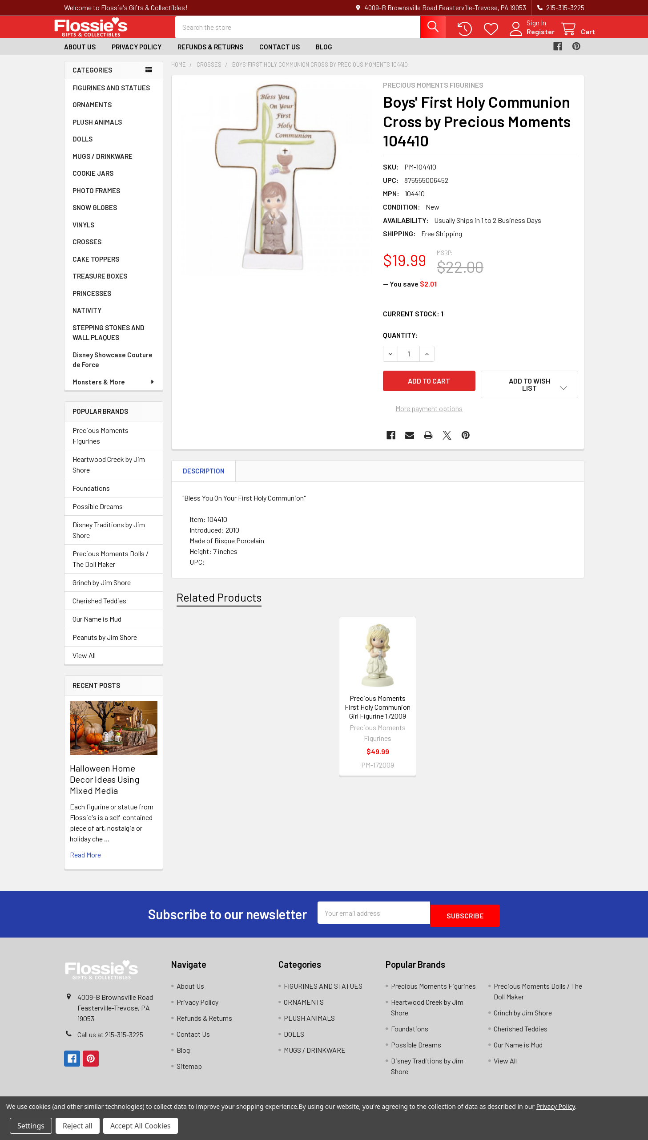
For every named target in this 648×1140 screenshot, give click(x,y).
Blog (324, 55)
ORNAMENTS (92, 113)
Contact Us (279, 55)
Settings (30, 1126)
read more (85, 862)
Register (530, 36)
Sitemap (189, 1071)
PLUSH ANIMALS (97, 130)
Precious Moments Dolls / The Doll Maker (110, 566)
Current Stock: (413, 321)
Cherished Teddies (99, 608)
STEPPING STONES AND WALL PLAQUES (108, 340)
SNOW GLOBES (94, 215)
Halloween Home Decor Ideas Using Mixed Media (105, 787)
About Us (80, 55)
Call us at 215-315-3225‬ (110, 1039)
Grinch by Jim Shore (101, 590)
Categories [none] (92, 78)
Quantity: (400, 343)
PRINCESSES (91, 301)
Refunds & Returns (210, 55)
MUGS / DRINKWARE (102, 164)
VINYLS (83, 233)
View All (84, 663)
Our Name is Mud (96, 627)
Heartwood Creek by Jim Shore (108, 472)
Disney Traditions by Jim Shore (108, 537)
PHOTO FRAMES (96, 198)
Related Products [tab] (219, 601)
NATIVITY (86, 318)
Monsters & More (113, 390)
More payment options (429, 412)
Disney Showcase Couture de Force (112, 368)
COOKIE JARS (92, 181)
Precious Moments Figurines (100, 443)
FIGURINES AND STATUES (111, 96)
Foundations (91, 496)
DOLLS (82, 147)
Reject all (78, 1126)
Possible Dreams (97, 514)
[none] (275, 186)
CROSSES (86, 250)
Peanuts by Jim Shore (104, 645)
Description (204, 475)
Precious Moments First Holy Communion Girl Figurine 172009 (378, 711)
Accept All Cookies (140, 1126)
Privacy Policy (136, 55)
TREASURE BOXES (99, 284)
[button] (530, 392)
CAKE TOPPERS (95, 267)
